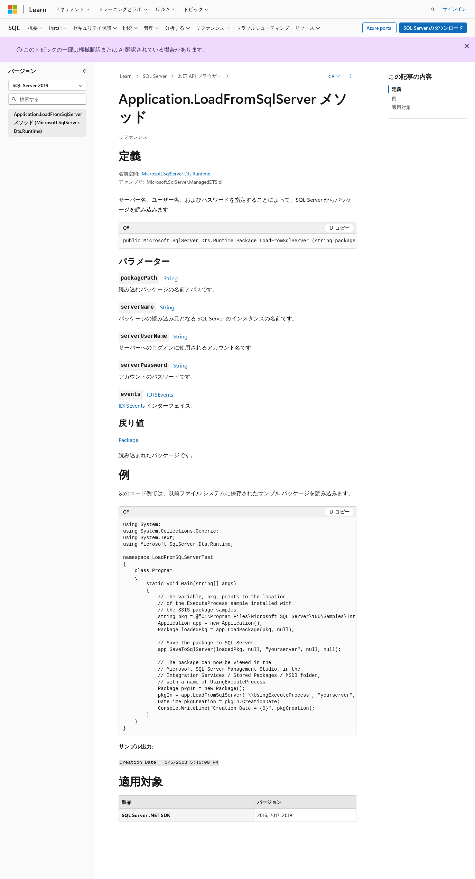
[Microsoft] (12, 9)
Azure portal (379, 28)
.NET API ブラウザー (200, 76)
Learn (126, 76)
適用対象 (401, 107)
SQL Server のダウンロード (433, 28)
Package (128, 439)
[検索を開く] (433, 9)
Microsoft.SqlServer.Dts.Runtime (176, 173)
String (171, 278)
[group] (237, 241)
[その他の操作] (350, 76)
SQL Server (155, 76)
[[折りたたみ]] (84, 71)
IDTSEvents (160, 394)
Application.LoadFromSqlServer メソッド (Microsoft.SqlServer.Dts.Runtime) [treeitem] (48, 122)
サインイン (455, 9)
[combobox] (47, 85)
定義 (396, 89)
